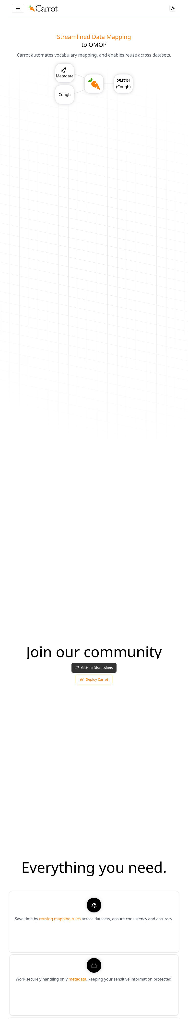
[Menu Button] (18, 8)
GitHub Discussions (94, 668)
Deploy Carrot (94, 680)
